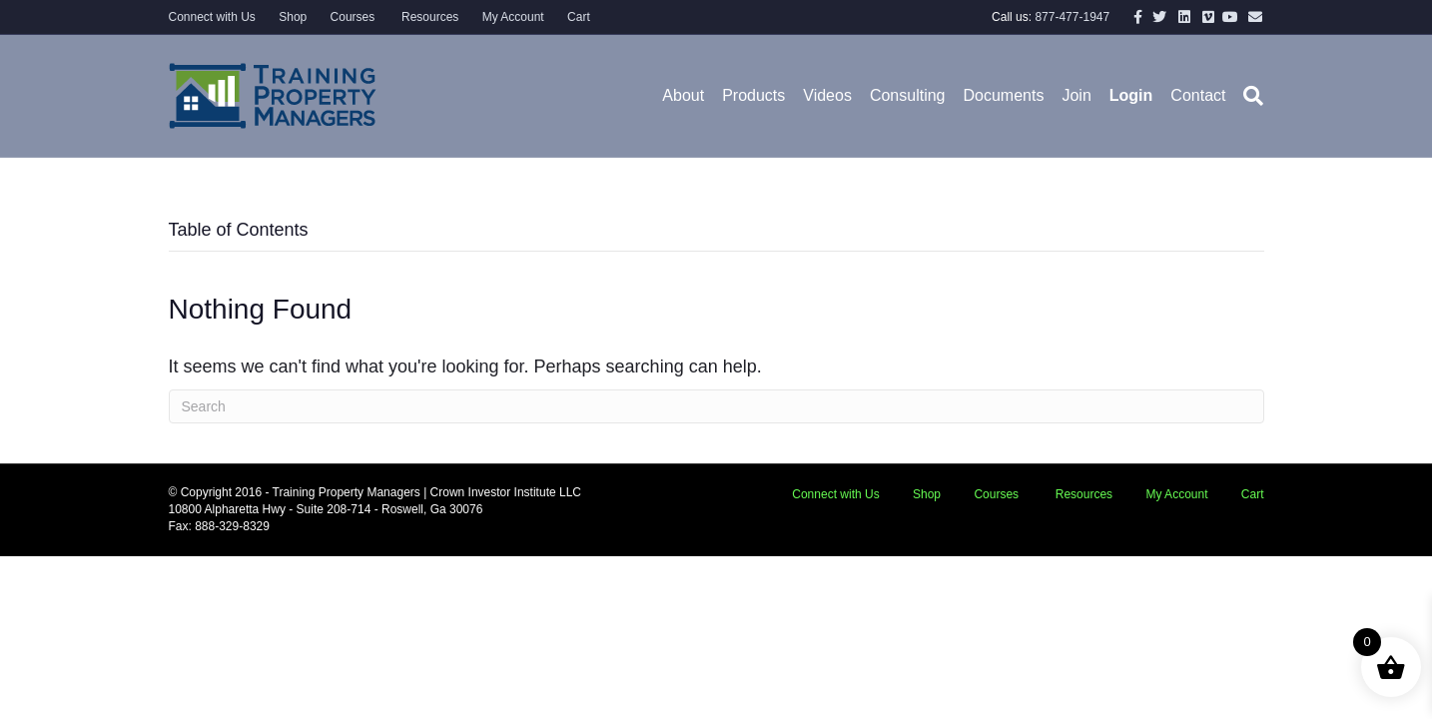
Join (1076, 95)
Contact (1197, 95)
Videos (827, 95)
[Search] (1248, 96)
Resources (428, 17)
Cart (578, 17)
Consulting (908, 95)
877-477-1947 (1072, 17)
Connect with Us (212, 17)
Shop (293, 17)
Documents (1004, 95)
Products (753, 95)
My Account (513, 17)
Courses (353, 17)
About (683, 95)
